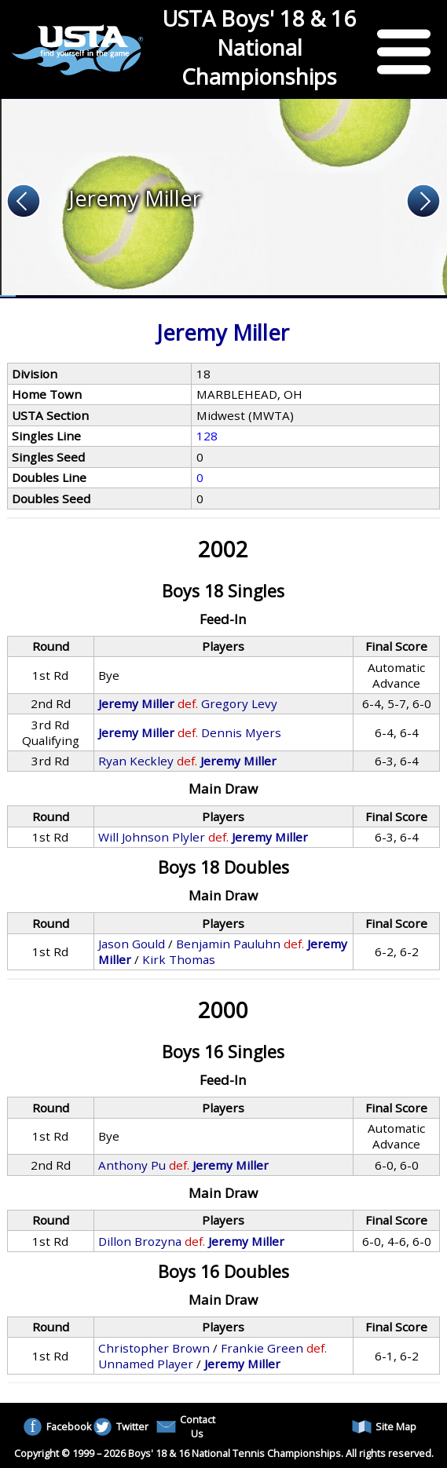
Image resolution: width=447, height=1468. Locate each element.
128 (207, 436)
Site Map (384, 1427)
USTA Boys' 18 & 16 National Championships (259, 47)
